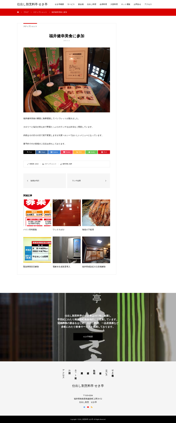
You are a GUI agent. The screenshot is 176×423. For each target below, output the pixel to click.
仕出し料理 (91, 4)
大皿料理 (114, 4)
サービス (71, 4)
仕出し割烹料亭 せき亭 (32, 4)
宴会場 (81, 4)
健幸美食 (65, 164)
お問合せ (137, 4)
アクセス (148, 4)
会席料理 (103, 4)
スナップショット (30, 26)
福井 (70, 164)
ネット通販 (125, 4)
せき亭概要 (59, 4)
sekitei (36, 164)
